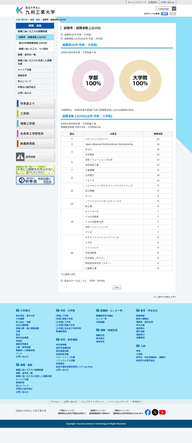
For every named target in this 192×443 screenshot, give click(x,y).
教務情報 (140, 329)
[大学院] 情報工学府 (65, 338)
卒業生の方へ (96, 20)
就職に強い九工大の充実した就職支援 (35, 76)
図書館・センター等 (111, 324)
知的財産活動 (62, 367)
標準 (164, 13)
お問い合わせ (167, 2)
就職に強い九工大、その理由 (33, 62)
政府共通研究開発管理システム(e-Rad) (74, 380)
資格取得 (22, 89)
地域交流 (100, 355)
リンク (19, 367)
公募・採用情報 (23, 360)
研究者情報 (61, 358)
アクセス (55, 415)
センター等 (101, 332)
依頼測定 (60, 377)
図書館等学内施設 (104, 329)
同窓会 (19, 354)
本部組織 (100, 335)
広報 (18, 345)
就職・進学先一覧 (27, 68)
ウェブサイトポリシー (92, 415)
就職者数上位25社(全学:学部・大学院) (83, 52)
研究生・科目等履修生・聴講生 (151, 370)
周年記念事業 (22, 351)
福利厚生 (140, 342)
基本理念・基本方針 (25, 329)
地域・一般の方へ (160, 20)
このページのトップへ (166, 310)
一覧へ (116, 301)
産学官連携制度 (63, 361)
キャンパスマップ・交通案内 (142, 2)
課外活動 (140, 345)
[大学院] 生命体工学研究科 (68, 342)
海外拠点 (100, 352)
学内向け (136, 415)
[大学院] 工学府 (63, 335)
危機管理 (140, 351)
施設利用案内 (22, 357)
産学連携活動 (62, 364)
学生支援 (140, 338)
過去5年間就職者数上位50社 (33, 56)
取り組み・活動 (23, 335)
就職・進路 (106, 27)
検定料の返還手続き (145, 374)
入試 (166, 27)
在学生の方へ (64, 20)
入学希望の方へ (31, 20)
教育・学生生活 (86, 27)
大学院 (139, 367)
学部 (138, 364)
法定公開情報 (22, 338)
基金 (18, 348)
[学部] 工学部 (62, 329)
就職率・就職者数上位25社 (82, 41)
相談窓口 (140, 348)
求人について (24, 94)
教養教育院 (61, 345)
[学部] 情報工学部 (64, 332)
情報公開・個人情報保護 (27, 342)
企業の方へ (128, 20)
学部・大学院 (67, 324)
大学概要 (20, 332)
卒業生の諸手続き (27, 100)
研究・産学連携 (126, 27)
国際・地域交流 (146, 27)
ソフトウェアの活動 (65, 374)
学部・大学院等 (46, 27)
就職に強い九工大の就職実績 (32, 44)
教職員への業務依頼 (25, 364)
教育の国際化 (142, 332)
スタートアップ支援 (65, 370)
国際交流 (100, 348)
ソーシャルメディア (118, 415)
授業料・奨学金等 (144, 335)
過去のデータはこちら (75, 294)
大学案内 (25, 27)
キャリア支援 (24, 83)
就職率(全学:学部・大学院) (77, 48)
